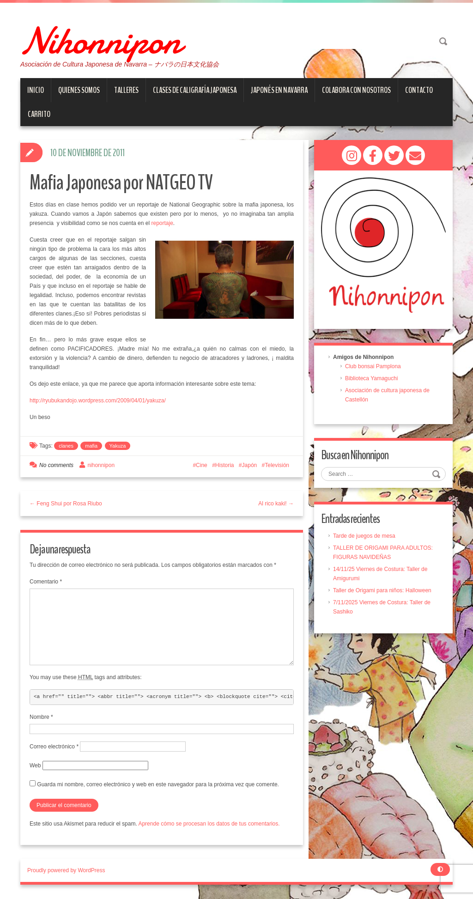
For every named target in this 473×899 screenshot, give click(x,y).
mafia (91, 446)
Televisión (277, 465)
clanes (66, 446)
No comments (56, 465)
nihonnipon (101, 465)
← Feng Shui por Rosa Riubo (66, 504)
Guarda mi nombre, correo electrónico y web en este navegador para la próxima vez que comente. (158, 785)
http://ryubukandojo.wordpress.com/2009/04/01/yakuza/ (98, 401)
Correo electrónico (54, 747)
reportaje (162, 223)
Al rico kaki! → (276, 504)
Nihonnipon (110, 39)
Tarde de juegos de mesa (364, 536)
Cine (201, 465)
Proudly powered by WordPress (66, 871)
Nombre (41, 717)
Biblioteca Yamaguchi (371, 379)
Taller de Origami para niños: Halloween (382, 591)
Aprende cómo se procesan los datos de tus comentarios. (208, 824)
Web (35, 766)
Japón (249, 465)
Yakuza (117, 446)
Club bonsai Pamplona (373, 367)
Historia (224, 465)
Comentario (46, 582)
